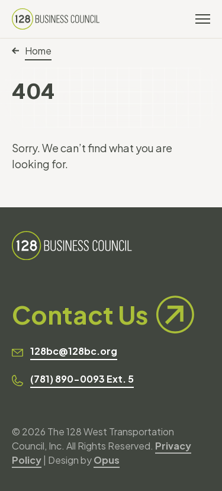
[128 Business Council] (55, 19)
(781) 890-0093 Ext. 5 (82, 379)
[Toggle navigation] (202, 19)
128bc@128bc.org (73, 351)
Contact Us (103, 314)
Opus (107, 460)
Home (32, 50)
